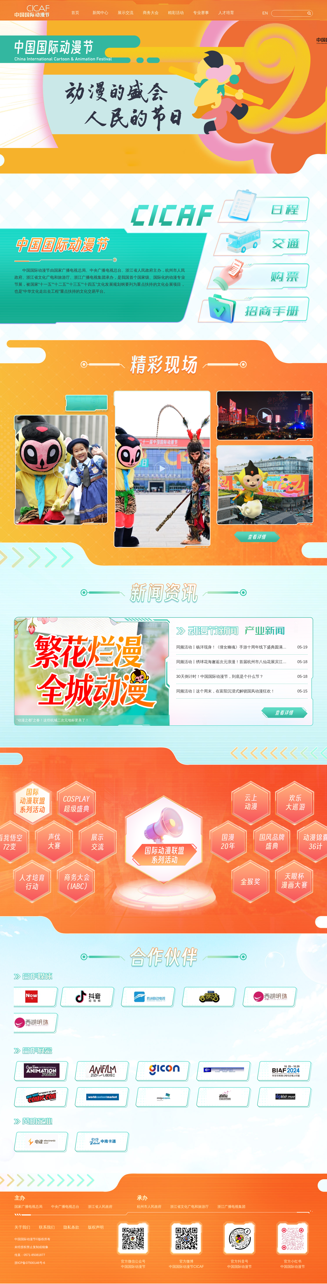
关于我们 (22, 1227)
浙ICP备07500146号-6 (29, 1263)
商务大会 (151, 13)
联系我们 (47, 1227)
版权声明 (96, 1227)
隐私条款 (71, 1227)
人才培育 (226, 13)
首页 (75, 13)
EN (265, 13)
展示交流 (125, 13)
